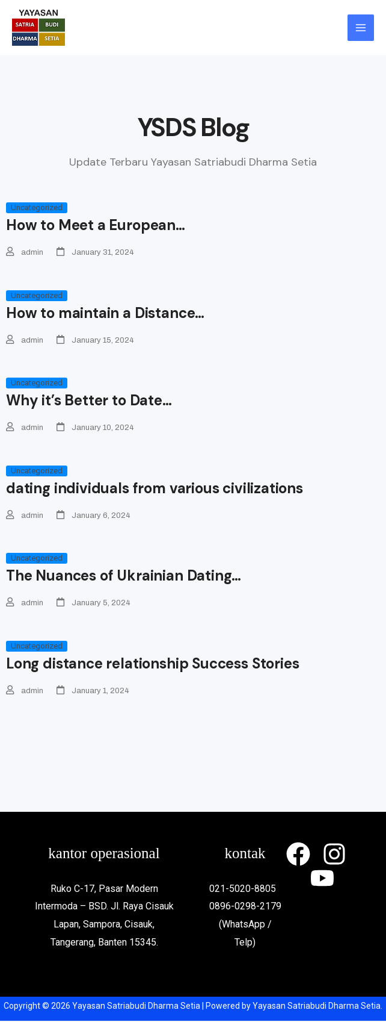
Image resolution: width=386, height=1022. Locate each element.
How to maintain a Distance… (105, 313)
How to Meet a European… (95, 225)
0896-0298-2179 (245, 907)
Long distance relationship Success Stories (152, 664)
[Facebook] (298, 855)
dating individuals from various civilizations (154, 488)
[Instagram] (334, 855)
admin (32, 252)
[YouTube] (322, 879)
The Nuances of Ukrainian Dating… (123, 576)
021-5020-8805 (245, 889)
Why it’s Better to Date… (89, 400)
